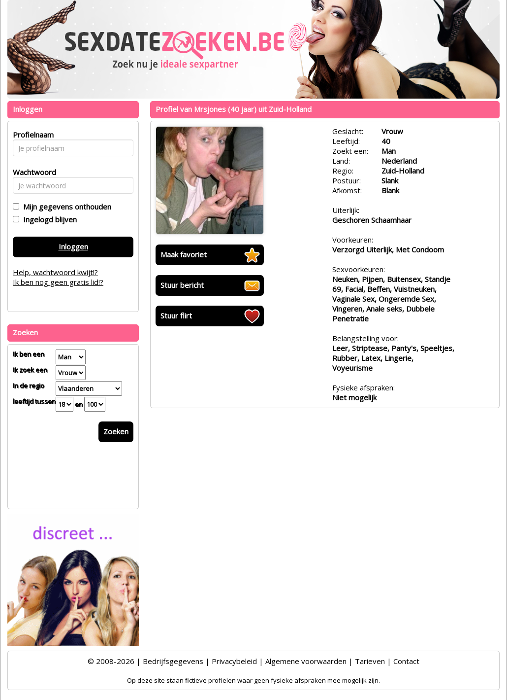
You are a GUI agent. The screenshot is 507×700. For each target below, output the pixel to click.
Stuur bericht (182, 285)
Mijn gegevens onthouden (65, 206)
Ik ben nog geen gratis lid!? (58, 282)
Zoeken (115, 431)
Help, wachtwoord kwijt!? (55, 272)
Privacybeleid (234, 661)
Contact (406, 661)
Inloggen (73, 246)
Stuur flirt (176, 315)
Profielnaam (32, 135)
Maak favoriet (183, 254)
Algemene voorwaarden (306, 661)
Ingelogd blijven (48, 219)
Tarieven (370, 661)
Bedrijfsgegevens (173, 661)
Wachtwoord (32, 172)
